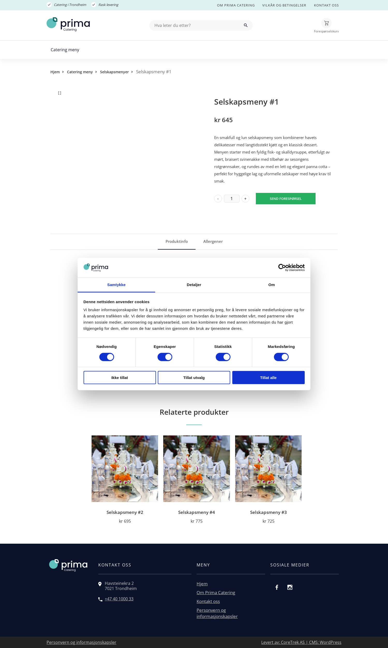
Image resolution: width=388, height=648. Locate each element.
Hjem (55, 71)
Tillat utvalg (194, 377)
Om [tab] (271, 284)
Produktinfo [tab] (177, 241)
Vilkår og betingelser (284, 5)
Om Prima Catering (236, 5)
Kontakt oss (326, 5)
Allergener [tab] (213, 241)
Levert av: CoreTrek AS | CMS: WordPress (301, 642)
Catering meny (65, 50)
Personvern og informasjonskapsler (217, 613)
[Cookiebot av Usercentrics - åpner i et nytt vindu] (282, 268)
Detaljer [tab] (194, 284)
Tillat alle (268, 377)
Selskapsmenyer (114, 71)
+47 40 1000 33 (119, 599)
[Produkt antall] (232, 198)
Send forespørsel (286, 198)
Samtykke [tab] (116, 284)
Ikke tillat (119, 377)
